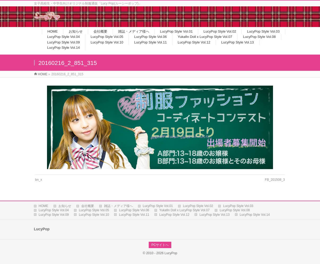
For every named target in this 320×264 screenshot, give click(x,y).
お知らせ (64, 206)
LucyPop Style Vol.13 (214, 215)
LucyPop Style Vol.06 (134, 210)
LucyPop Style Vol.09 (54, 215)
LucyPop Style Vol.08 (235, 210)
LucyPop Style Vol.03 (238, 206)
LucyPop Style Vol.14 (255, 215)
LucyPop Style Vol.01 (158, 206)
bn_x (38, 180)
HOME (43, 206)
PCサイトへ (160, 245)
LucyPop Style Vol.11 (134, 215)
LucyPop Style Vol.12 (174, 215)
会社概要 (87, 206)
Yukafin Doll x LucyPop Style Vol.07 (184, 210)
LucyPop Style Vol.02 (198, 206)
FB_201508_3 (275, 180)
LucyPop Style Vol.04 (54, 210)
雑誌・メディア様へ (118, 206)
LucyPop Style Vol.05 (94, 210)
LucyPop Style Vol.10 (94, 215)
